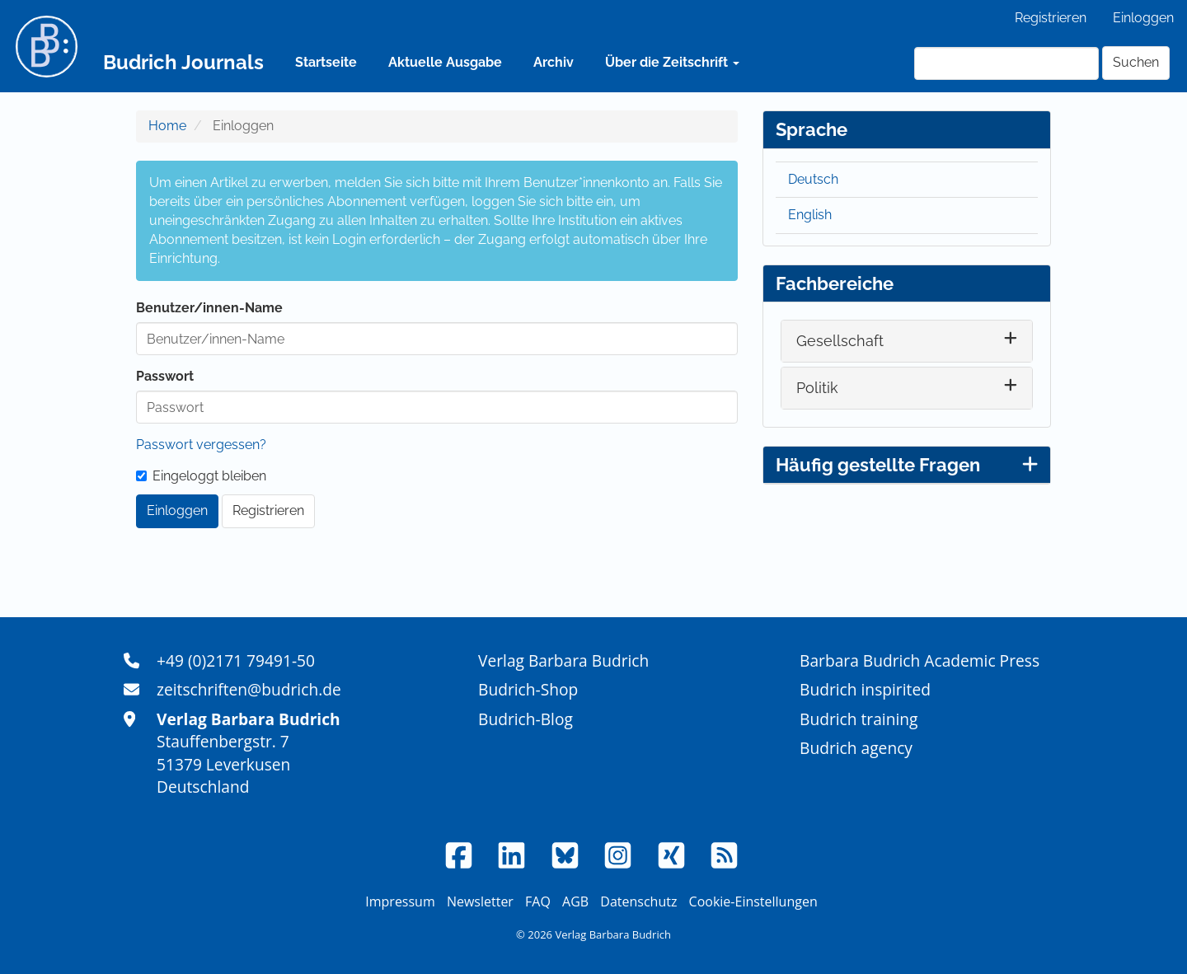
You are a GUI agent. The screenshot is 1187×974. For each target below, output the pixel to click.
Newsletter (480, 901)
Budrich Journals (183, 62)
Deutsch (813, 179)
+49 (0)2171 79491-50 (236, 660)
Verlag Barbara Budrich (563, 660)
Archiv (553, 62)
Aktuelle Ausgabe (445, 62)
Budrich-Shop (528, 689)
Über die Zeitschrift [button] (672, 62)
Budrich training (859, 719)
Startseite (326, 62)
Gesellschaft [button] (840, 340)
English (810, 214)
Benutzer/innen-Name (209, 308)
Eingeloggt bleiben (201, 476)
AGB (575, 901)
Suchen (1136, 62)
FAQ (538, 901)
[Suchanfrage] (1006, 63)
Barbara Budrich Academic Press (919, 660)
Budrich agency (856, 748)
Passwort (165, 376)
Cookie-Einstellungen (753, 901)
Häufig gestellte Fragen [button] (907, 464)
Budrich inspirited (865, 689)
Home (167, 125)
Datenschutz (638, 901)
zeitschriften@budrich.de (249, 689)
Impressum (399, 901)
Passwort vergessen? (201, 444)
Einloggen (1143, 18)
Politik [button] (817, 387)
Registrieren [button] (268, 510)
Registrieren (1050, 18)
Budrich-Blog (525, 719)
